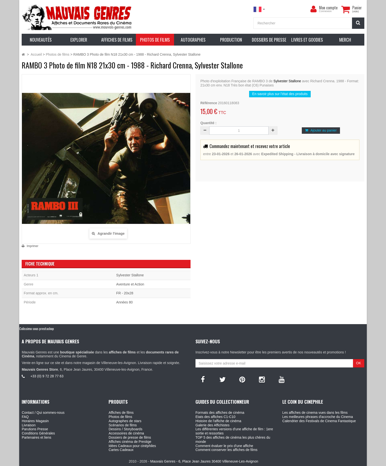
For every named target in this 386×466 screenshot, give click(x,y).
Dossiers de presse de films (130, 437)
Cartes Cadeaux (121, 450)
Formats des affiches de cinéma (219, 413)
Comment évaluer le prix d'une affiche (224, 446)
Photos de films (120, 417)
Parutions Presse (35, 429)
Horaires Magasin (35, 421)
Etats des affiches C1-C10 (215, 417)
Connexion (325, 11)
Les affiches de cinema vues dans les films (315, 413)
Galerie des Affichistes (212, 425)
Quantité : (208, 123)
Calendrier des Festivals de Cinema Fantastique (319, 421)
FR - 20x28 (124, 293)
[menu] (313, 9)
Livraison (28, 425)
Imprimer (32, 246)
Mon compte (328, 8)
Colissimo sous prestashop (36, 328)
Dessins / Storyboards (125, 429)
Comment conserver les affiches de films (226, 450)
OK (358, 363)
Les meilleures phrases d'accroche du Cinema (317, 417)
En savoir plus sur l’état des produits (280, 94)
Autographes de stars (125, 421)
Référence (208, 103)
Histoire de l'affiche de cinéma (218, 421)
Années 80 (124, 302)
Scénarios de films (123, 425)
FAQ (25, 417)
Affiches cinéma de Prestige (130, 442)
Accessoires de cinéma (126, 433)
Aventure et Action (130, 284)
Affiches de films (121, 413)
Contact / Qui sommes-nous (43, 413)
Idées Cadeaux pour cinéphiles (132, 446)
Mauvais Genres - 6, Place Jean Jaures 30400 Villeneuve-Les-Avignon (204, 461)
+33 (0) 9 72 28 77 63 (46, 376)
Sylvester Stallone (287, 81)
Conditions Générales (38, 433)
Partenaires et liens (36, 437)
